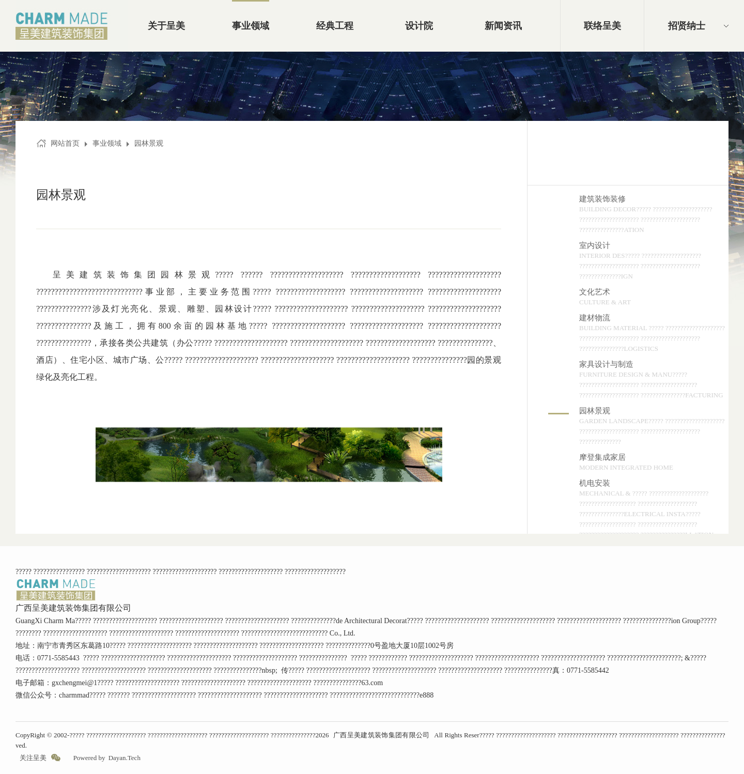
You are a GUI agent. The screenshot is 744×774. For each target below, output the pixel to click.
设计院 (419, 26)
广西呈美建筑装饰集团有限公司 (381, 735)
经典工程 (334, 26)
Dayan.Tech (125, 758)
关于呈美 (166, 26)
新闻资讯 (503, 26)
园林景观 (148, 143)
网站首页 (65, 143)
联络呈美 (602, 26)
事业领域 (250, 26)
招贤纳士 (686, 26)
